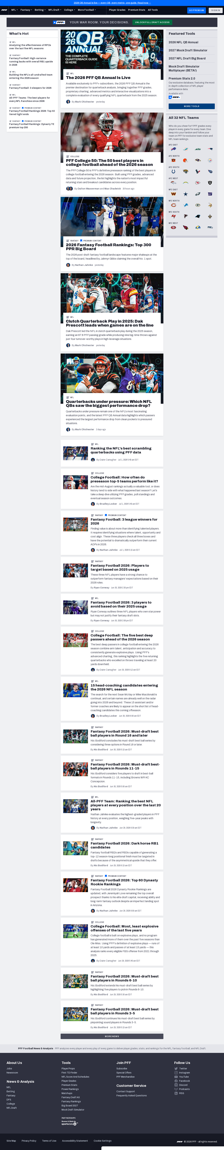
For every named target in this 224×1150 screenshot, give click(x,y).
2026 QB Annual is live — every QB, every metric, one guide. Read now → (112, 3)
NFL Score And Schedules (75, 1077)
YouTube (184, 1077)
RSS (181, 1093)
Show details (50, 1143)
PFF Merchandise (125, 1077)
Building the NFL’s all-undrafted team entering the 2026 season (30, 76)
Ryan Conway (101, 587)
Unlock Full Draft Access (152, 22)
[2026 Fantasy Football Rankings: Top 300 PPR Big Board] (108, 247)
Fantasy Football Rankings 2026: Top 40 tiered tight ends (32, 113)
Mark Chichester (84, 102)
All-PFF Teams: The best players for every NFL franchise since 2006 (29, 99)
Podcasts (184, 1089)
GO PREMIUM (196, 10)
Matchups (67, 1093)
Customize (196, 1131)
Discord (183, 1085)
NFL (72, 73)
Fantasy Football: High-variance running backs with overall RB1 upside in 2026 (31, 61)
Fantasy (74, 240)
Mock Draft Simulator (73, 1110)
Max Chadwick (112, 188)
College (74, 156)
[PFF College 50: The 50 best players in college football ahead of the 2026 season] (109, 163)
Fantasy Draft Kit (71, 1097)
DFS (9, 1099)
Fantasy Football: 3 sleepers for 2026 (30, 88)
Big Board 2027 (70, 1105)
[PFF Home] (4, 10)
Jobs (9, 1068)
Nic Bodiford (101, 749)
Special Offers (123, 1072)
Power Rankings (70, 1089)
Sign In (215, 10)
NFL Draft (12, 1108)
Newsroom (12, 1072)
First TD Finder (69, 1072)
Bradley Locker (108, 504)
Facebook (184, 1081)
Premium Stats (69, 1085)
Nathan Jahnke (84, 265)
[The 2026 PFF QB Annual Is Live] (98, 78)
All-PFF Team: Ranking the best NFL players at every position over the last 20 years (126, 805)
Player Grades (69, 1081)
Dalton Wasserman (88, 188)
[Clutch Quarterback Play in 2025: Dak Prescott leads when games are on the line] (110, 323)
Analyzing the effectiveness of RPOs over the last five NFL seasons (30, 47)
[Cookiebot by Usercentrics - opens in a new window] (21, 1143)
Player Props (68, 1068)
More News (112, 1036)
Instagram (184, 1072)
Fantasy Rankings (71, 1101)
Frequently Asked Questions (131, 1095)
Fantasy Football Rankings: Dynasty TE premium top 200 (31, 126)
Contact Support (125, 1091)
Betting (11, 1091)
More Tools (191, 106)
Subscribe (121, 1068)
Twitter (183, 1068)
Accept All (197, 1120)
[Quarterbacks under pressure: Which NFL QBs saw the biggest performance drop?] (109, 403)
